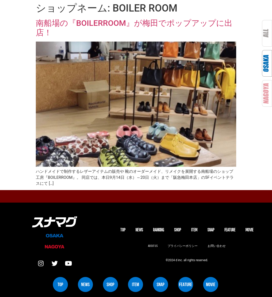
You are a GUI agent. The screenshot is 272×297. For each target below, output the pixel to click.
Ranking (158, 229)
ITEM (194, 229)
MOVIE (249, 229)
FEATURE (229, 229)
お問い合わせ (217, 245)
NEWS (139, 229)
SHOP (177, 229)
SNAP (210, 229)
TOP (122, 229)
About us (153, 245)
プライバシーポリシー (183, 245)
